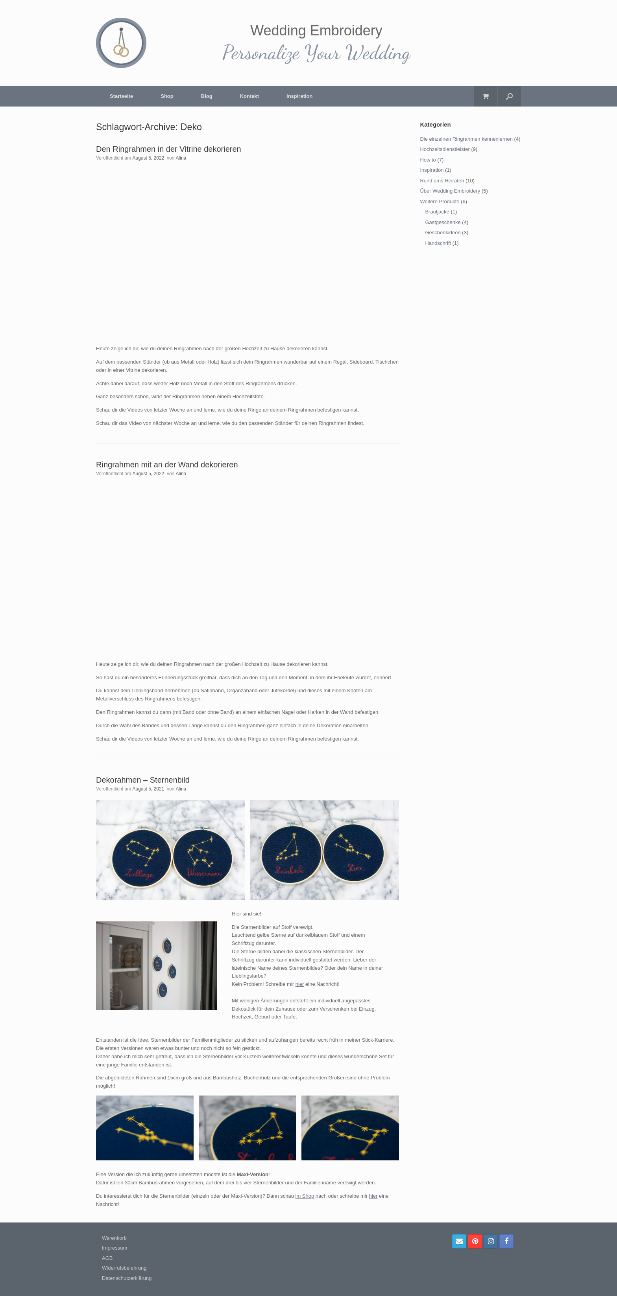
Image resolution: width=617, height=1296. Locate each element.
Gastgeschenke (442, 222)
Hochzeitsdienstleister (444, 149)
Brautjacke (437, 212)
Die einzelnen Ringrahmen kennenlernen (466, 139)
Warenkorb (114, 1238)
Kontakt (249, 96)
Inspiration (299, 96)
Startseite (121, 96)
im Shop (305, 1196)
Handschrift (438, 243)
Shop (167, 96)
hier (300, 984)
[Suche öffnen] (509, 96)
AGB (107, 1258)
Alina (181, 158)
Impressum (114, 1248)
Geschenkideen (442, 232)
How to (428, 160)
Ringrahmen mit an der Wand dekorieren (167, 464)
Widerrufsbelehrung (124, 1268)
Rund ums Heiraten (442, 181)
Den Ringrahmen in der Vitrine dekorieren (168, 149)
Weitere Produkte (439, 201)
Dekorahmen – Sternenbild (143, 780)
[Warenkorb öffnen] (485, 96)
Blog (206, 96)
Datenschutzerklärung (126, 1278)
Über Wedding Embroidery (450, 191)
